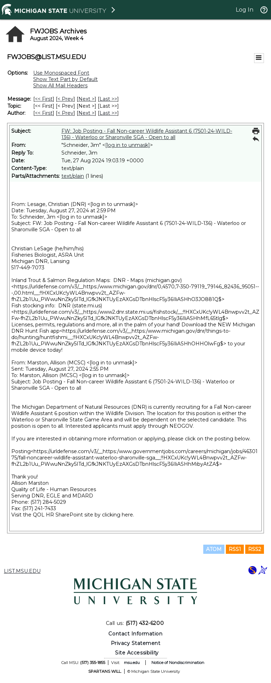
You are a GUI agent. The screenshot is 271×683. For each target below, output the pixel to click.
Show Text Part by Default (65, 79)
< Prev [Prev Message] (65, 99)
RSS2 (254, 549)
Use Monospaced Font (61, 73)
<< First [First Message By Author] (44, 113)
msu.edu (132, 662)
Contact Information (135, 634)
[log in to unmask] (127, 145)
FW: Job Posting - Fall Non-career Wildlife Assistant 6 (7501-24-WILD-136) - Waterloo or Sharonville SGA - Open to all (146, 134)
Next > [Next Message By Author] (86, 113)
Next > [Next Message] (86, 99)
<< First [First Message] (44, 99)
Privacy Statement (136, 643)
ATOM (214, 549)
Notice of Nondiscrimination (177, 662)
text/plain (72, 176)
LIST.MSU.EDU (22, 571)
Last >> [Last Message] (108, 99)
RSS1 (235, 549)
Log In (244, 9)
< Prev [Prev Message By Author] (65, 113)
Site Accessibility (137, 653)
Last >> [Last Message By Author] (108, 113)
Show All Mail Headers (60, 85)
